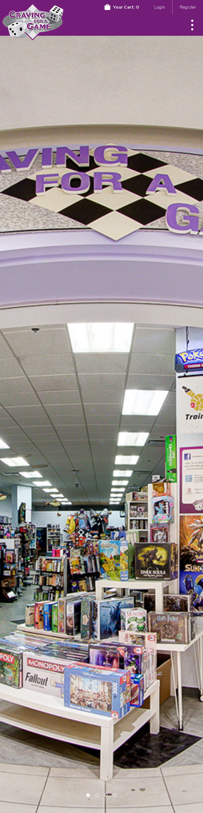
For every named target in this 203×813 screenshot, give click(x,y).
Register (188, 7)
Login (159, 7)
